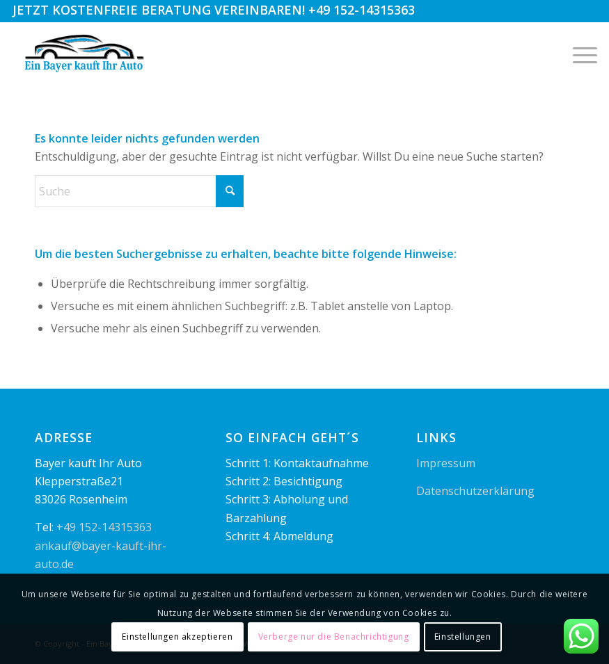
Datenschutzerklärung (475, 491)
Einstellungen (462, 636)
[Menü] (578, 53)
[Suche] (139, 191)
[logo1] (86, 53)
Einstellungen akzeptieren (177, 636)
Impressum (445, 463)
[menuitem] (578, 53)
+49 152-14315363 (361, 9)
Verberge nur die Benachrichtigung (333, 636)
